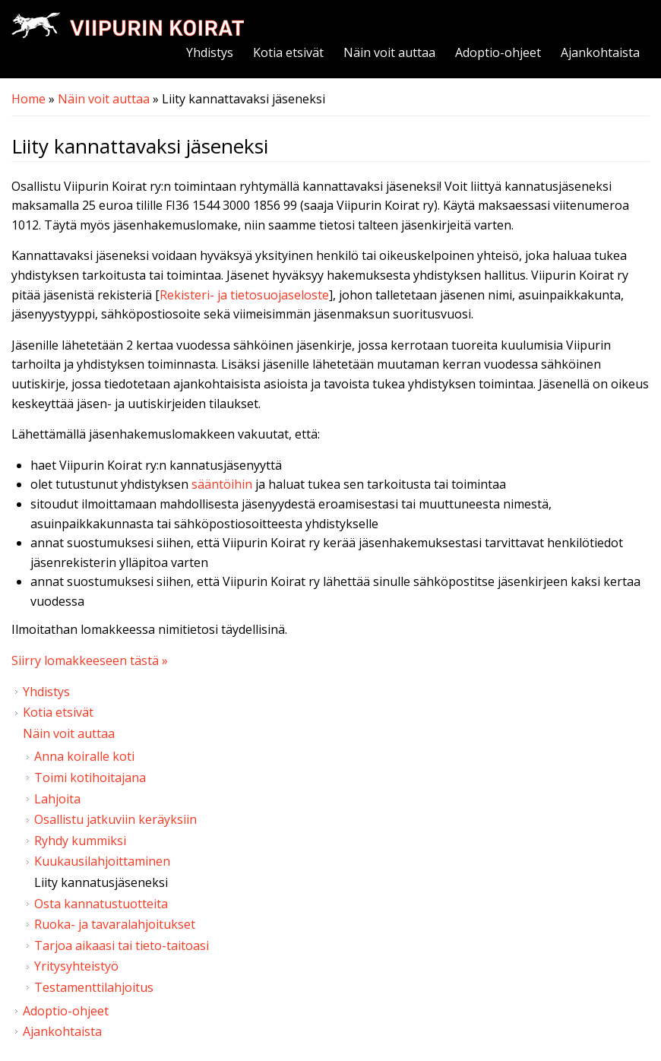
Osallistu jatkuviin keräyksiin (115, 819)
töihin (235, 484)
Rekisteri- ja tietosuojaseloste (244, 295)
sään (205, 484)
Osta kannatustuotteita (101, 903)
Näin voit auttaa (389, 52)
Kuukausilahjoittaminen (102, 861)
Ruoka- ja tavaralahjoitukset (114, 924)
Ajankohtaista (600, 52)
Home (28, 98)
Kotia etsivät (288, 52)
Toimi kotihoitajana (90, 777)
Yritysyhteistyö (76, 966)
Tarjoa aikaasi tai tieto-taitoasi (121, 945)
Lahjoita (57, 798)
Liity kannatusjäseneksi (101, 882)
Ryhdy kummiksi (80, 840)
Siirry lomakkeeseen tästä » (89, 660)
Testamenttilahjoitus (93, 987)
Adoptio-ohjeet (498, 52)
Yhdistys (209, 52)
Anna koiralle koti (84, 756)
